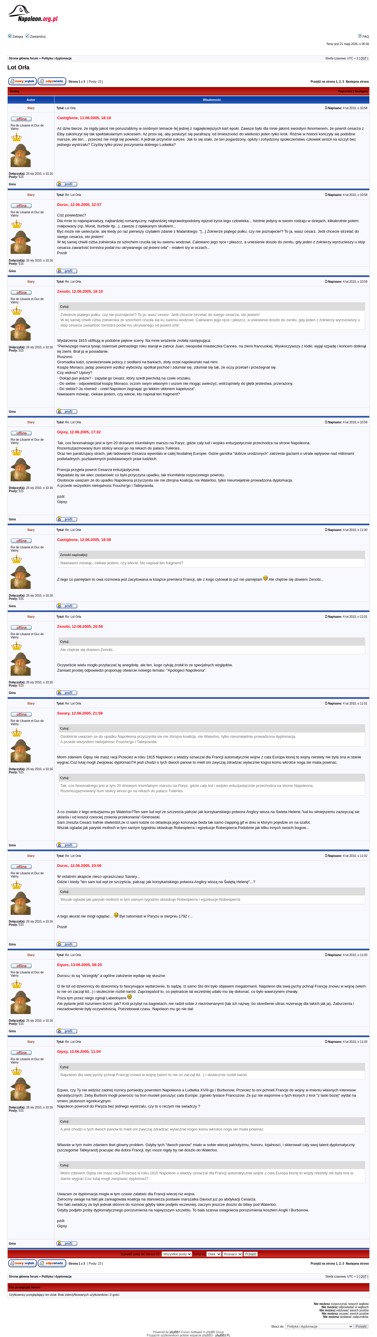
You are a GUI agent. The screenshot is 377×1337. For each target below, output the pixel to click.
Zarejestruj (35, 36)
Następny (361, 91)
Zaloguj (15, 36)
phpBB (173, 1332)
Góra (12, 184)
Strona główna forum (23, 58)
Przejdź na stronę (323, 81)
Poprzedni (345, 91)
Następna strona (357, 81)
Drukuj (14, 91)
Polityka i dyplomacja (57, 58)
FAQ (363, 36)
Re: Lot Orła (73, 195)
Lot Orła (18, 67)
